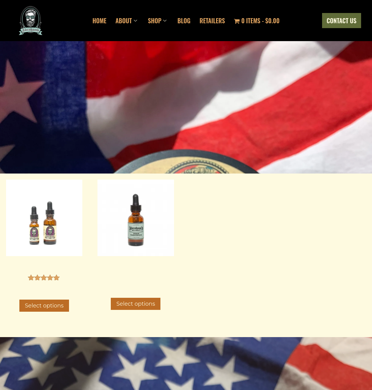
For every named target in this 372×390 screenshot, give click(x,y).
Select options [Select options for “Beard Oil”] (44, 305)
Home (99, 20)
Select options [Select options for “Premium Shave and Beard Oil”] (135, 304)
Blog (183, 20)
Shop (157, 20)
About (126, 20)
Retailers (212, 20)
